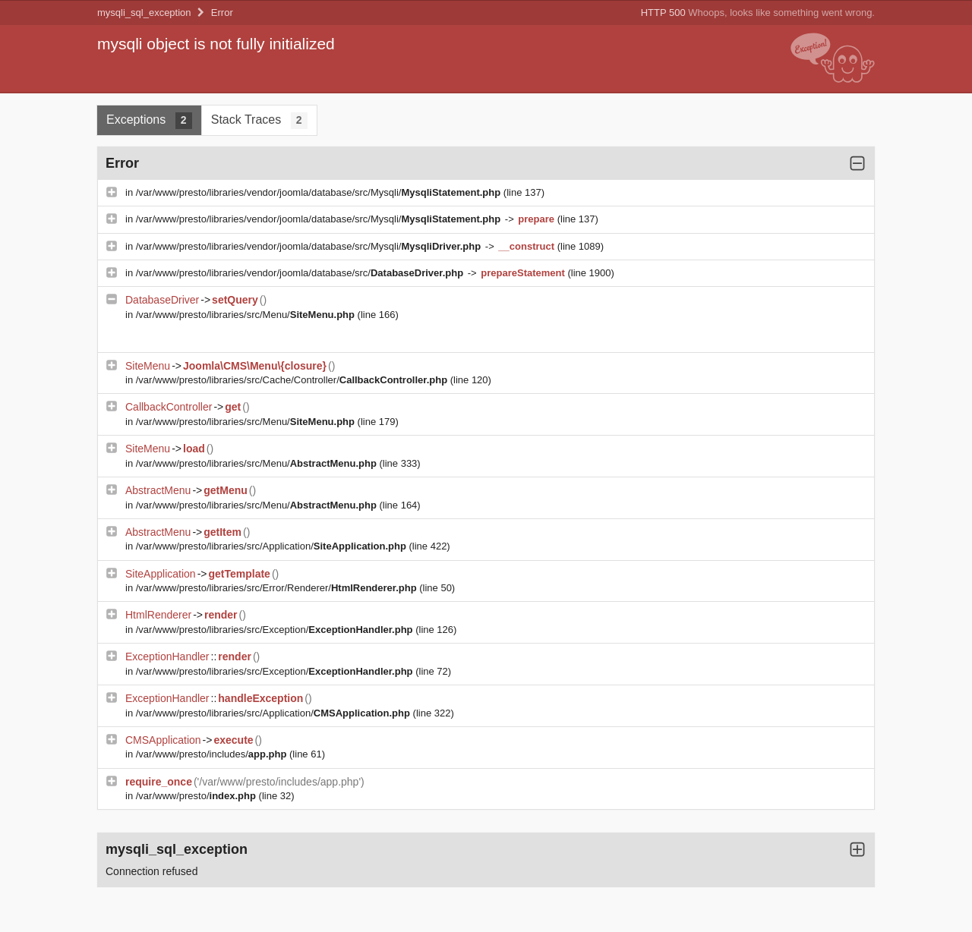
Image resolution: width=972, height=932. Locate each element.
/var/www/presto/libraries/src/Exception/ (275, 629)
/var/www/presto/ (197, 795)
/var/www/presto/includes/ (212, 754)
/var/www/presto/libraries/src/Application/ (272, 546)
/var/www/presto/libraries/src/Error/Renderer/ (278, 588)
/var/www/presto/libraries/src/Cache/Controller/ (293, 380)
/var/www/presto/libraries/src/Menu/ (247, 314)
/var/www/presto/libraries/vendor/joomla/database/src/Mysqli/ (319, 192)
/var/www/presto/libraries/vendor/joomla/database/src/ (301, 273)
